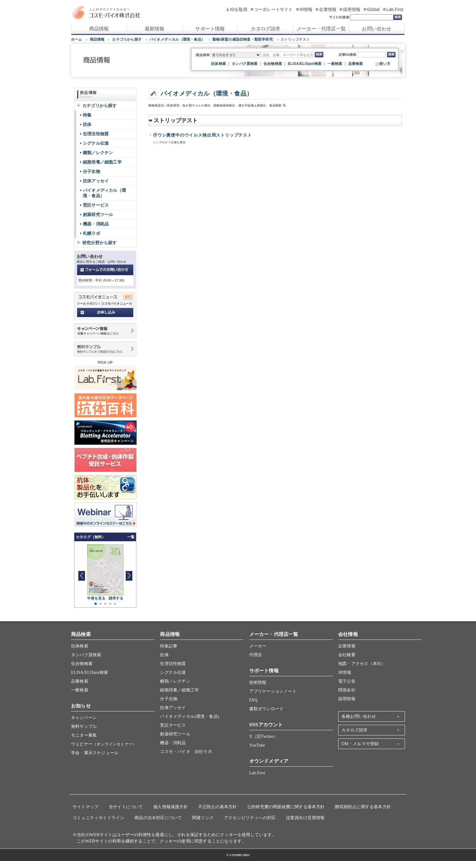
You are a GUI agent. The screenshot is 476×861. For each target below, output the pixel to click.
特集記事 (168, 646)
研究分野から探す (99, 242)
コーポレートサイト (273, 9)
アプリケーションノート (273, 691)
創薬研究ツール (98, 214)
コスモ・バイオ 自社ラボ (186, 751)
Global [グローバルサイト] (373, 9)
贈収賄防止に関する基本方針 (363, 807)
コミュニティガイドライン (98, 817)
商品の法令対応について (158, 817)
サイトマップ (85, 807)
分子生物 (91, 171)
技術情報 (258, 682)
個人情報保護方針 (170, 807)
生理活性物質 (96, 133)
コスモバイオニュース (116, 303)
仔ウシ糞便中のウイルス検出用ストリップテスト (202, 135)
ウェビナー (104, 744)
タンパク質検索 (244, 64)
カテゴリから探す (127, 39)
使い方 (384, 64)
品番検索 (355, 64)
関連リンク (203, 817)
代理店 (255, 655)
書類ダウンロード (266, 709)
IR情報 (306, 9)
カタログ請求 (265, 28)
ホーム (76, 39)
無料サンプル (84, 726)
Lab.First (394, 9)
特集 (87, 115)
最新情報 (155, 28)
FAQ (253, 700)
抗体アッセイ (96, 180)
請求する (116, 598)
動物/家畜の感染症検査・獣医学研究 (242, 39)
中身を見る (96, 598)
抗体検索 (218, 64)
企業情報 (327, 9)
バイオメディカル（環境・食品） (177, 39)
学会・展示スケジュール (94, 753)
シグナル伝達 (96, 143)
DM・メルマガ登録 (360, 743)
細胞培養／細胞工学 (102, 162)
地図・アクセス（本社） (362, 663)
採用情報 (351, 9)
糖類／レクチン (98, 152)
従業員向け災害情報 (305, 817)
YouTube (257, 745)
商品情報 (99, 28)
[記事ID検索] (371, 55)
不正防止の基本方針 (217, 807)
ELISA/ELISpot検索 (304, 64)
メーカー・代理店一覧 (321, 28)
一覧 (130, 537)
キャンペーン (84, 717)
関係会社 (346, 690)
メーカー (258, 646)
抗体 (87, 124)
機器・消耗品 (96, 223)
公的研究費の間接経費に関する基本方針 (286, 807)
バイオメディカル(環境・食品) (189, 716)
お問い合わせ (376, 28)
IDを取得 (238, 9)
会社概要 (346, 655)
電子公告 (346, 681)
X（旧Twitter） (263, 736)
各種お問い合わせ (359, 716)
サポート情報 (210, 28)
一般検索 (334, 64)
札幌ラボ (91, 233)
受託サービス (96, 205)
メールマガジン (87, 303)
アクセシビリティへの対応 (250, 817)
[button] (129, 575)
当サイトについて (126, 807)
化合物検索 (273, 64)
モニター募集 (84, 735)
